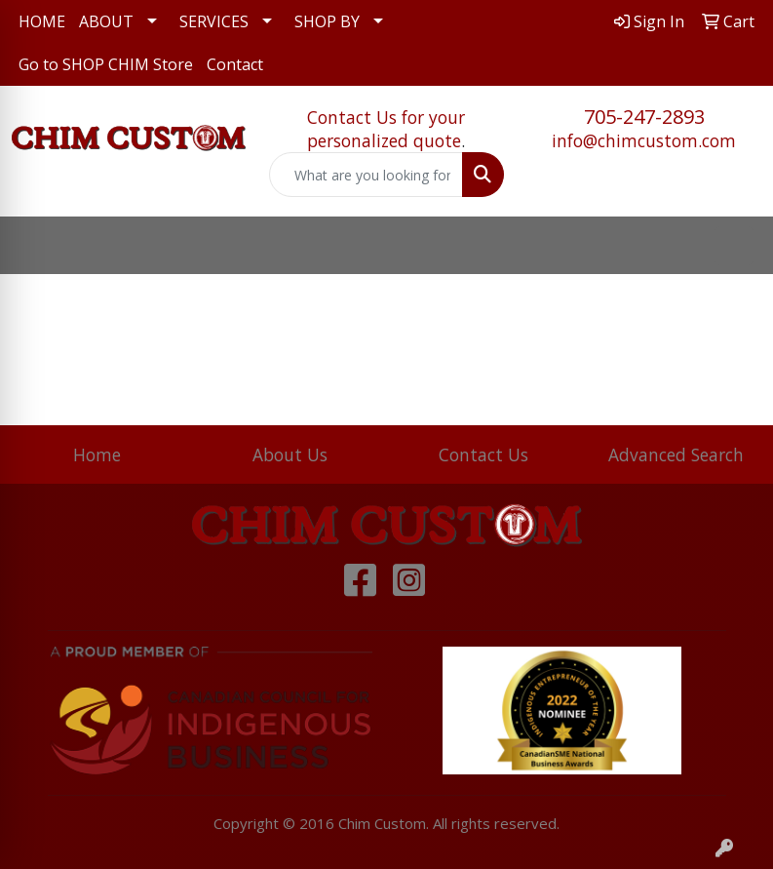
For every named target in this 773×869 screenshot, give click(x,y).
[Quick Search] (365, 174)
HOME (42, 21)
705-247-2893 (644, 116)
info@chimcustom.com (644, 140)
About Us (290, 454)
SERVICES (214, 21)
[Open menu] (734, 245)
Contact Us (483, 454)
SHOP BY (327, 21)
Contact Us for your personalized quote (386, 128)
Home (97, 454)
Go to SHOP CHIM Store (106, 64)
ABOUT (106, 21)
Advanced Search (676, 454)
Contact (235, 64)
